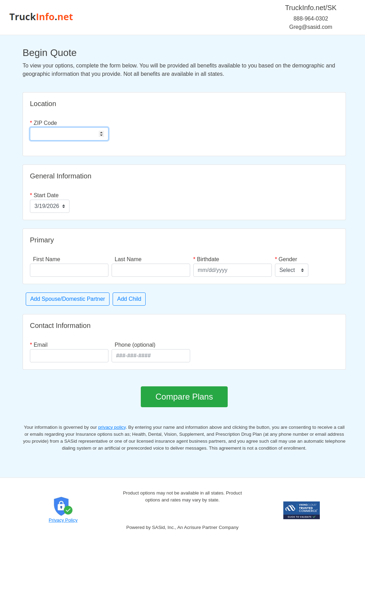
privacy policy (111, 427)
